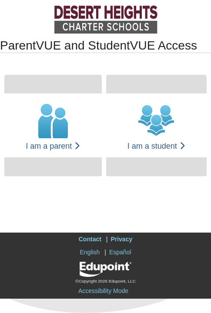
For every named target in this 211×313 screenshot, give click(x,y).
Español (120, 252)
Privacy (121, 239)
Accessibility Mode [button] (103, 290)
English (90, 252)
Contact (90, 239)
